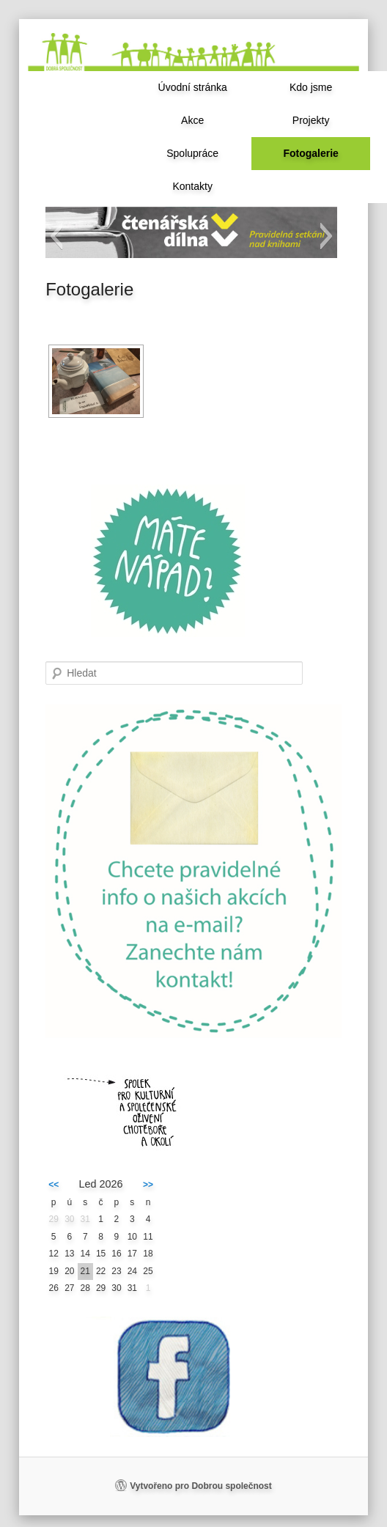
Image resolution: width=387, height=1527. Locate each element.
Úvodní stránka (192, 87)
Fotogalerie (310, 153)
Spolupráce (192, 153)
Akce (192, 120)
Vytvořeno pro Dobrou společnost (201, 1486)
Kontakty (192, 186)
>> (148, 1185)
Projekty (311, 120)
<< (53, 1185)
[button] (56, 236)
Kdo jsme (311, 87)
